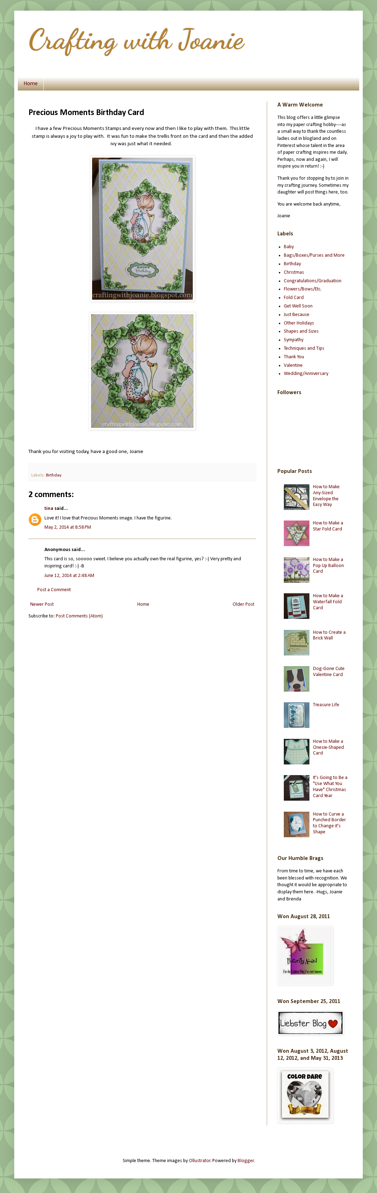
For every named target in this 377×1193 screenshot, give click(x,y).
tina (48, 508)
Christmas (294, 272)
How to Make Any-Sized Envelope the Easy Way (326, 495)
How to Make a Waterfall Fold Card (328, 602)
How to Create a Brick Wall (329, 635)
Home (30, 84)
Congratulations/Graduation (312, 281)
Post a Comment (54, 590)
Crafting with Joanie (136, 39)
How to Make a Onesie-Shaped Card (328, 747)
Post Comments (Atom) (79, 616)
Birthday (54, 475)
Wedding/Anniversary (306, 373)
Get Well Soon (298, 306)
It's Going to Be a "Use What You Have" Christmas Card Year (330, 786)
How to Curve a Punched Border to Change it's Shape (329, 823)
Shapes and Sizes (301, 331)
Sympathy (293, 340)
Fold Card (294, 297)
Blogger (246, 1161)
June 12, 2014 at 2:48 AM (69, 575)
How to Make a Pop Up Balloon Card (328, 565)
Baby (289, 247)
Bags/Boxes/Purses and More (314, 255)
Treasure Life (326, 705)
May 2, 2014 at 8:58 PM (67, 527)
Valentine (293, 365)
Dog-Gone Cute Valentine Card (329, 671)
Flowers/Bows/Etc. (303, 289)
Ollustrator (200, 1161)
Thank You (294, 357)
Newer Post (42, 604)
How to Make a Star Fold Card (328, 526)
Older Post (243, 604)
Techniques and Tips (304, 348)
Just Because (296, 314)
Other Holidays (299, 323)
